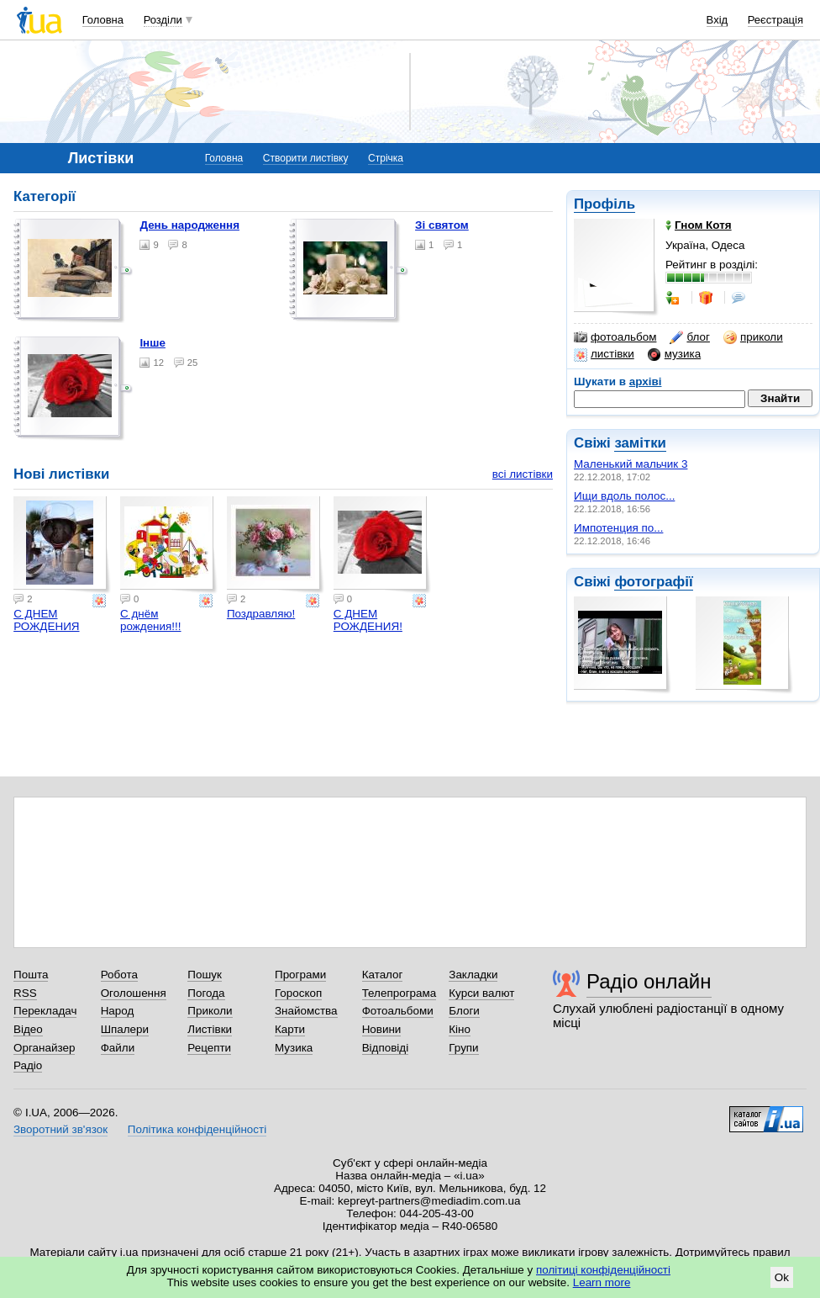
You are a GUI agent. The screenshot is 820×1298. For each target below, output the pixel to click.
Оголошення (133, 993)
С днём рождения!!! (150, 620)
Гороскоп (298, 993)
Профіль (604, 204)
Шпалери (125, 1029)
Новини (382, 1029)
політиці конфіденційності (603, 1270)
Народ (117, 1010)
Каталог (382, 974)
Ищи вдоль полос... (624, 496)
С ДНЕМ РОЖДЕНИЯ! (368, 620)
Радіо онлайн (649, 981)
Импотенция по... (618, 528)
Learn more (602, 1282)
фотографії (653, 582)
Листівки (209, 1029)
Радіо (27, 1065)
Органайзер (44, 1047)
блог (689, 337)
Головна (103, 19)
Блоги (464, 1010)
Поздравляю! (261, 613)
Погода (205, 993)
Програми (300, 974)
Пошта (30, 974)
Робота (119, 974)
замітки (640, 443)
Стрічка (385, 158)
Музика (294, 1047)
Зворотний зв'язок (60, 1129)
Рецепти (209, 1047)
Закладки (473, 974)
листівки (604, 354)
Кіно (459, 1029)
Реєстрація (775, 19)
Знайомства (306, 1010)
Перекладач (44, 1010)
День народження (189, 225)
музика (674, 354)
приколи (753, 337)
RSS (25, 993)
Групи (463, 1047)
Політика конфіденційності (197, 1129)
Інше (152, 342)
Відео (28, 1029)
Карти (290, 1029)
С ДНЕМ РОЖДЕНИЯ (46, 620)
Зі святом (442, 225)
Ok (782, 1277)
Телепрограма (399, 993)
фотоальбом (615, 337)
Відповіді (385, 1047)
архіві (645, 381)
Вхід (717, 19)
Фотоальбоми (398, 1010)
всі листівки (522, 474)
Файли (118, 1047)
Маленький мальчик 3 (630, 464)
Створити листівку (306, 158)
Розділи (163, 19)
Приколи (209, 1010)
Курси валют (481, 993)
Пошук (204, 974)
